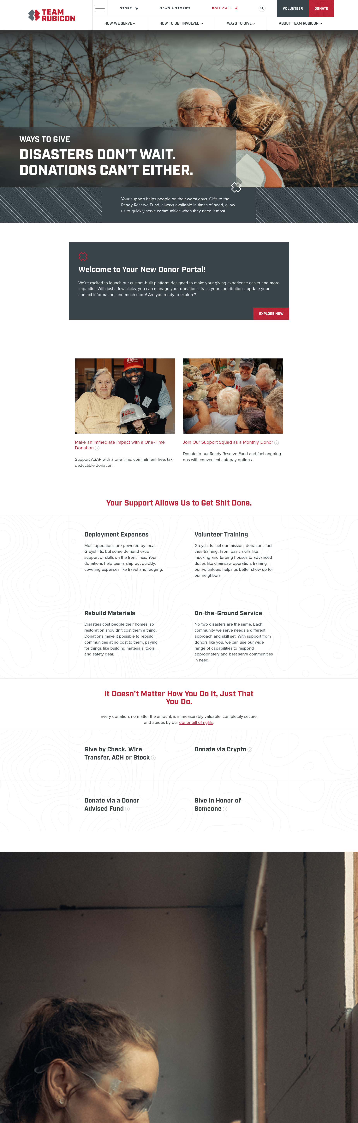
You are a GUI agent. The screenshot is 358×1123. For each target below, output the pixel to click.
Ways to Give (241, 23)
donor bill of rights (196, 722)
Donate (321, 8)
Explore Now (271, 314)
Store (129, 8)
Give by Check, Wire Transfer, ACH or (120, 754)
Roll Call (225, 8)
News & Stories (175, 8)
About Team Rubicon (300, 23)
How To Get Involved (181, 23)
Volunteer (293, 8)
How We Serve (119, 23)
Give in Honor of (217, 805)
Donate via (223, 750)
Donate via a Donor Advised (111, 805)
